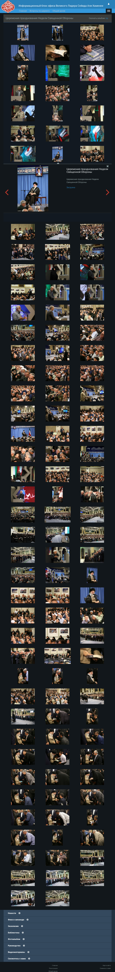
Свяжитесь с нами (17, 958)
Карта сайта (107, 965)
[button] (109, 11)
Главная (23, 11)
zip (106, 18)
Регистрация (53, 968)
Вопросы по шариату (40, 11)
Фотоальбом (14, 939)
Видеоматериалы (16, 952)
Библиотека (13, 932)
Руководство (14, 945)
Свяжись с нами (105, 968)
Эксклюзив (13, 926)
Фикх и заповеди (16, 919)
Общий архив (59, 11)
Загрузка (71, 187)
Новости (12, 913)
